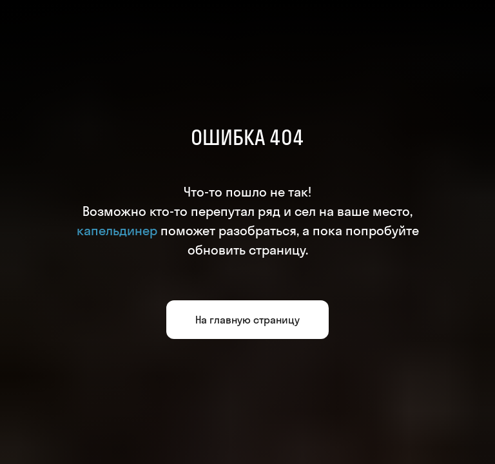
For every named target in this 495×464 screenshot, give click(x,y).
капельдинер (117, 230)
